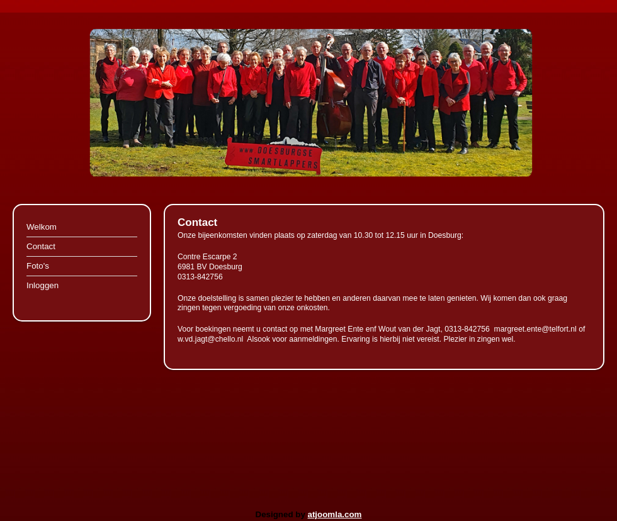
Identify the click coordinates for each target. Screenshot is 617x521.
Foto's (37, 266)
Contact (40, 246)
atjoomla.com (335, 514)
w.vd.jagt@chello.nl (210, 339)
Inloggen (42, 285)
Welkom (41, 227)
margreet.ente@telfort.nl (535, 329)
